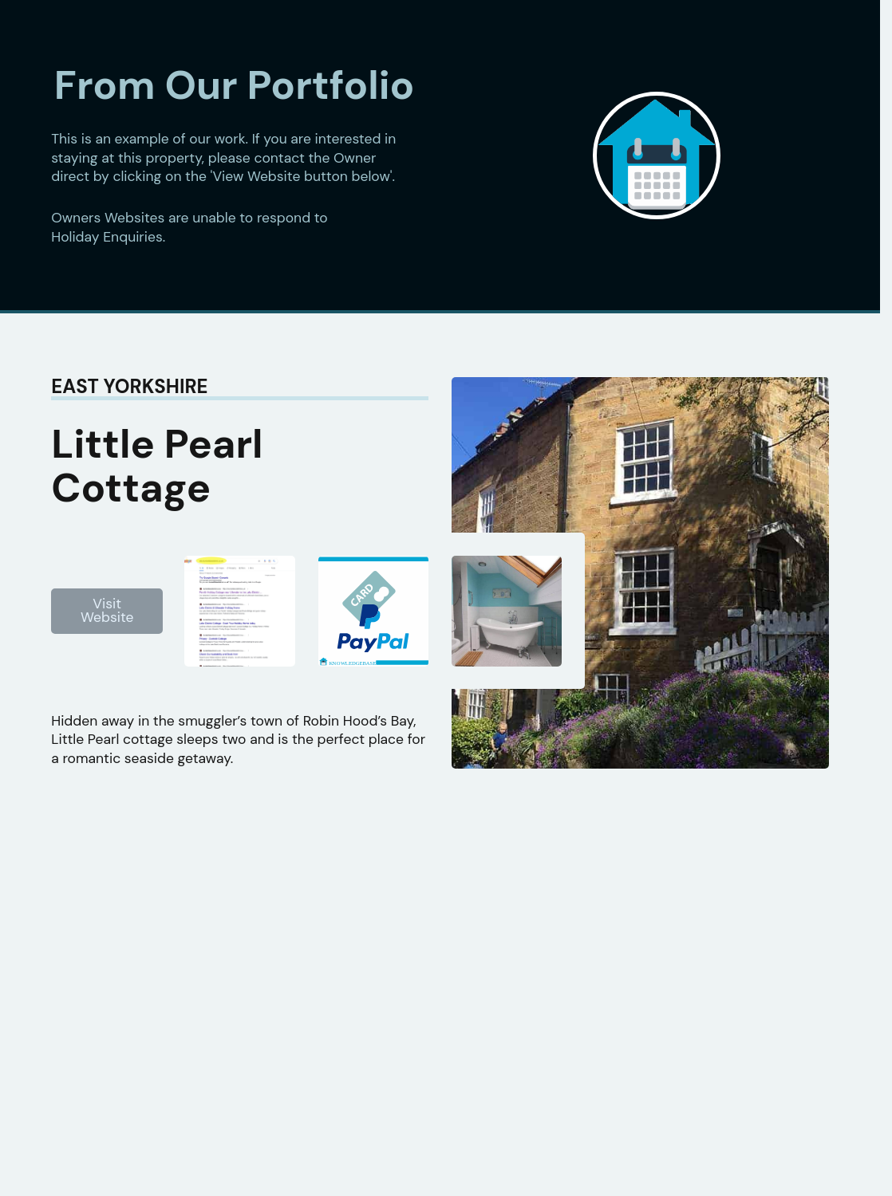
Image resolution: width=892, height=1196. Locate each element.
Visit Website (107, 611)
